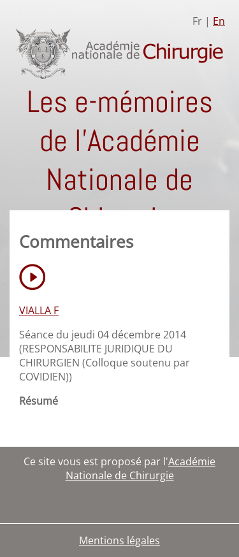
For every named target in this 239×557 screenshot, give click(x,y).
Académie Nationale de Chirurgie (141, 468)
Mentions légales (119, 540)
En (219, 21)
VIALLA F (39, 310)
